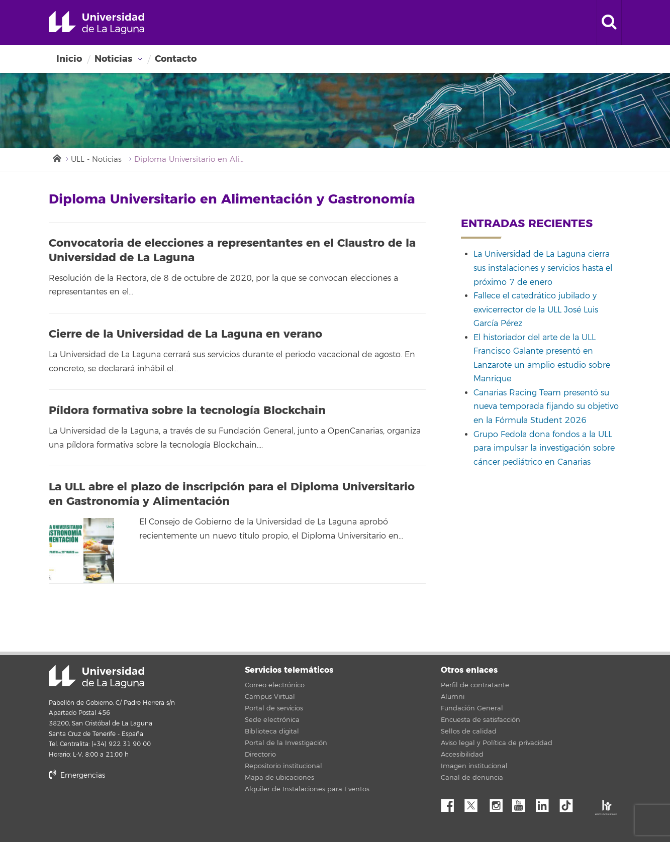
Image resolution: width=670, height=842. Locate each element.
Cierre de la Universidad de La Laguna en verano (185, 334)
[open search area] (609, 22)
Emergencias (77, 775)
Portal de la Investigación (286, 743)
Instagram (498, 802)
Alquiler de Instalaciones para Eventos (307, 789)
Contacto (176, 59)
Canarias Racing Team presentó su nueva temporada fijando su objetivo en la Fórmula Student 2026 (546, 407)
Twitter (475, 802)
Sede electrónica (272, 720)
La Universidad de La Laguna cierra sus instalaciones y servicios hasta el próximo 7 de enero (542, 268)
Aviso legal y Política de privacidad (496, 743)
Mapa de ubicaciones (279, 778)
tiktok (569, 802)
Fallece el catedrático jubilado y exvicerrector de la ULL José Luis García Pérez (535, 310)
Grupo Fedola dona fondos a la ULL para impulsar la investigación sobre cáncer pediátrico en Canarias (544, 448)
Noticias (113, 59)
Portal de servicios (274, 708)
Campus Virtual (270, 697)
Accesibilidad (462, 755)
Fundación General (472, 708)
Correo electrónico (275, 685)
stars (124, 809)
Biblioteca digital (272, 731)
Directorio (260, 755)
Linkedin (545, 802)
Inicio (69, 59)
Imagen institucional (474, 766)
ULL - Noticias (96, 159)
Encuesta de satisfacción (480, 720)
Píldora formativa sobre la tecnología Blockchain (187, 410)
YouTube (522, 802)
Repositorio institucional (283, 766)
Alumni (452, 697)
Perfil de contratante (475, 685)
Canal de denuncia (472, 778)
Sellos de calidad (469, 731)
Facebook (451, 802)
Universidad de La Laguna (96, 22)
